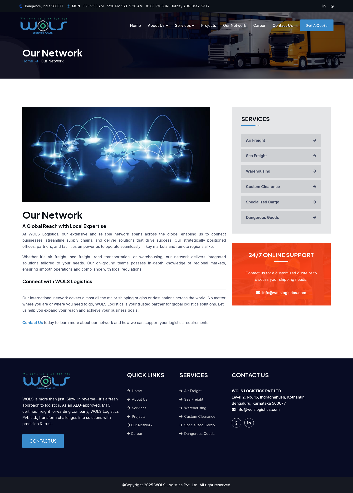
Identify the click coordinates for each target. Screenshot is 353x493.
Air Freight (281, 140)
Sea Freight (281, 155)
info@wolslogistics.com (258, 409)
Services (183, 25)
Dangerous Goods (281, 217)
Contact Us (283, 25)
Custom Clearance (281, 186)
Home (135, 25)
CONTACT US (43, 441)
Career (259, 25)
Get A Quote (317, 25)
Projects (208, 25)
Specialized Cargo (281, 202)
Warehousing (281, 171)
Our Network (234, 25)
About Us (156, 25)
